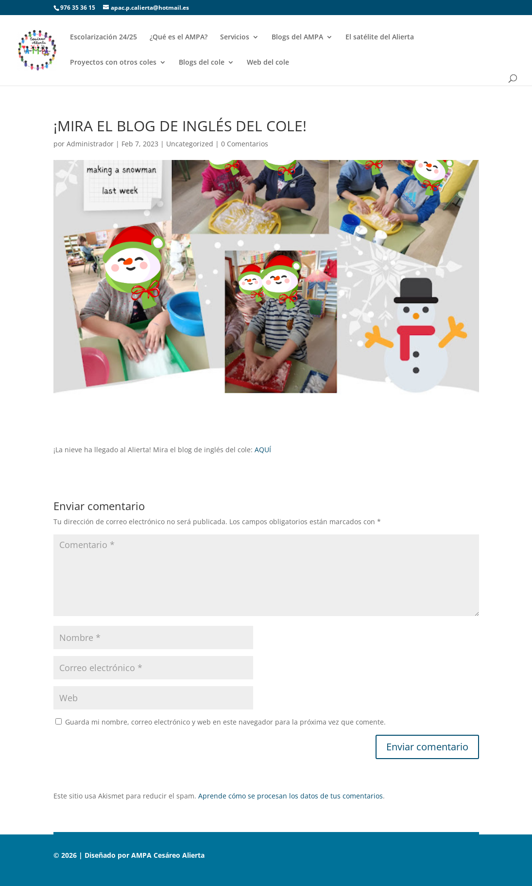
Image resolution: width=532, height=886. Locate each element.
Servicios (234, 37)
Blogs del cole (201, 63)
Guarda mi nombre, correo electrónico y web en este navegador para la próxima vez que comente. (225, 722)
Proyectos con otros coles (113, 63)
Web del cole (268, 63)
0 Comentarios (244, 143)
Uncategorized (189, 143)
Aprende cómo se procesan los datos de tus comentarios (290, 795)
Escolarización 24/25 (103, 37)
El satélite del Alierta (379, 37)
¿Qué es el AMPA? (178, 37)
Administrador (90, 143)
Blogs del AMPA (297, 37)
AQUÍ (263, 449)
